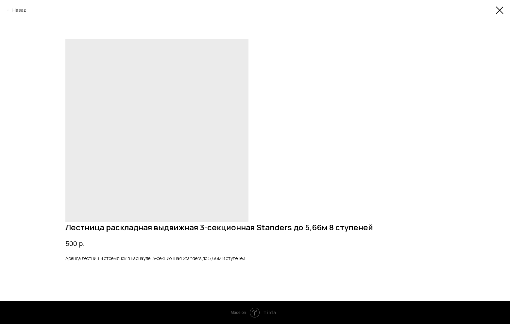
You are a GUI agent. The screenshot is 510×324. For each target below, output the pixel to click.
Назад (19, 10)
